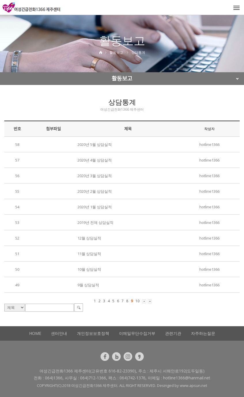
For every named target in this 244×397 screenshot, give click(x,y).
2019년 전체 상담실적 (95, 222)
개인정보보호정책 (93, 333)
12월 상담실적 (89, 238)
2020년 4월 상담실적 (94, 160)
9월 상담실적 (88, 284)
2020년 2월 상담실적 (94, 191)
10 (137, 300)
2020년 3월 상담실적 (94, 175)
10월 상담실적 (89, 269)
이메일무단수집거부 (137, 333)
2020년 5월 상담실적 (94, 144)
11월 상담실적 (89, 253)
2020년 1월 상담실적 (94, 206)
